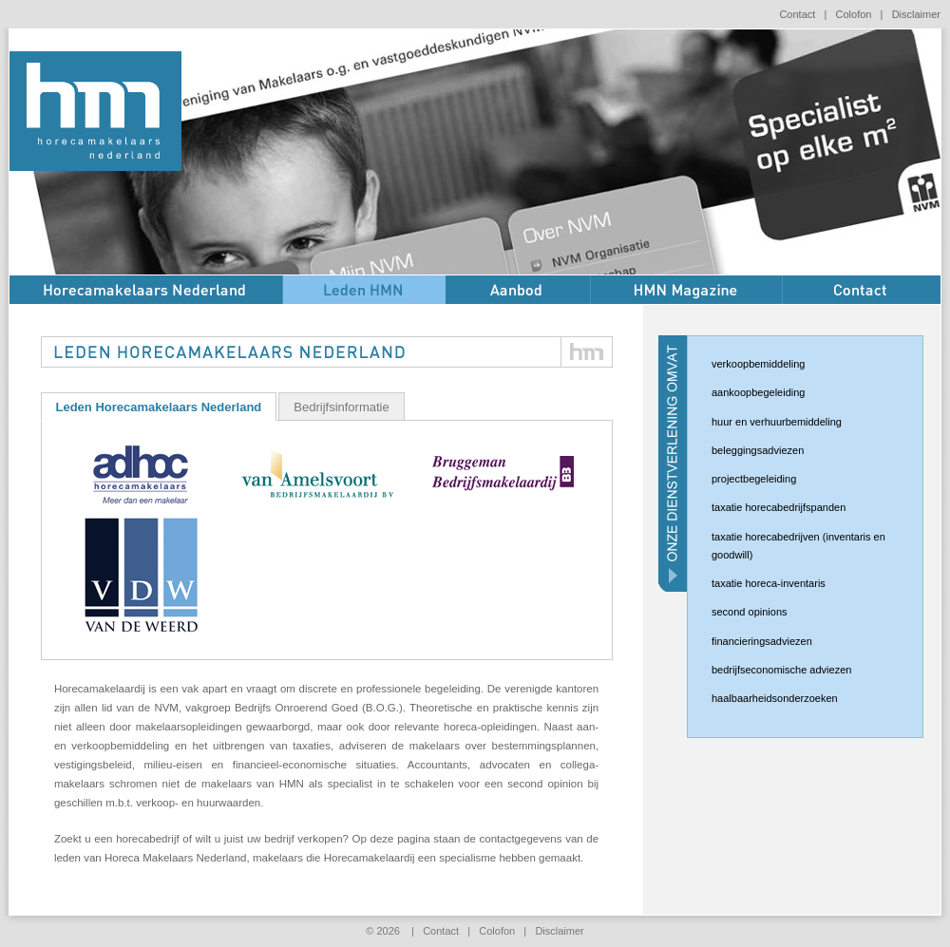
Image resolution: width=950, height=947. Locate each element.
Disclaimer (916, 14)
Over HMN (146, 289)
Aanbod (518, 289)
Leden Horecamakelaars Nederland (159, 407)
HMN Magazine (687, 289)
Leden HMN (364, 289)
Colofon (854, 14)
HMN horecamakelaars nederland (95, 111)
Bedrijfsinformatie (341, 407)
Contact (797, 14)
